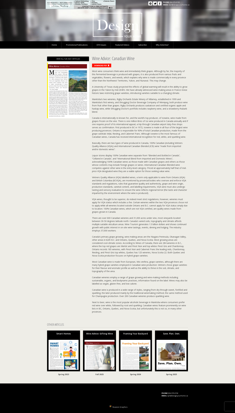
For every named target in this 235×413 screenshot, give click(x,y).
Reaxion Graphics (120, 407)
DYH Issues (101, 45)
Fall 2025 (99, 374)
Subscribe (142, 45)
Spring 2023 (63, 374)
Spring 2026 (135, 374)
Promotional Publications (77, 45)
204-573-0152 (175, 2)
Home (54, 45)
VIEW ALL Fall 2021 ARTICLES (68, 59)
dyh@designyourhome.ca (179, 5)
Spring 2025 (171, 374)
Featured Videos (122, 45)
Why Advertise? (162, 45)
